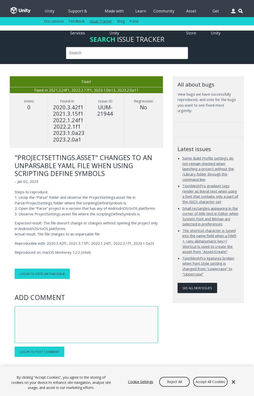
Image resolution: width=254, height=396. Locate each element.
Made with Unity (114, 12)
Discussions (54, 21)
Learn (140, 11)
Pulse (133, 21)
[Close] (233, 381)
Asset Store (191, 12)
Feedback (77, 21)
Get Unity (216, 12)
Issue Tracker (101, 21)
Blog (121, 21)
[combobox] (127, 53)
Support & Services (77, 12)
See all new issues (197, 288)
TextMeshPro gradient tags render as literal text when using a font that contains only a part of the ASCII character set (210, 193)
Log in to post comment (39, 352)
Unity (49, 11)
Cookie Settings (140, 381)
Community (163, 11)
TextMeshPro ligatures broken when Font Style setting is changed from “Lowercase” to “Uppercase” (208, 266)
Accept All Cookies (210, 381)
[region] (127, 381)
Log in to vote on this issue (42, 274)
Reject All (174, 381)
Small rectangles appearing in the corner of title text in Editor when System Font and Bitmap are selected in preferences (210, 216)
